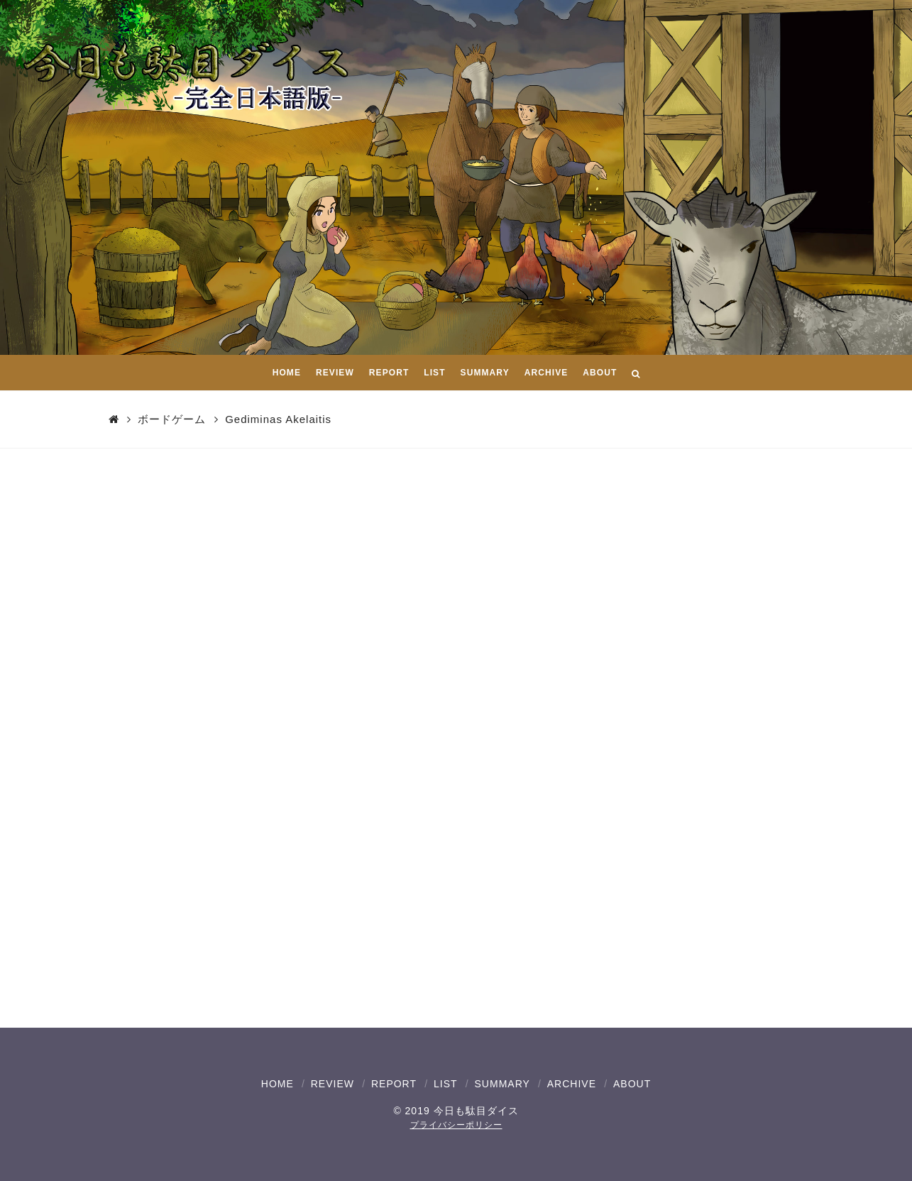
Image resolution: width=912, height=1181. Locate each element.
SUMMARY (502, 1083)
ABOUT (632, 1083)
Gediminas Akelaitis (278, 419)
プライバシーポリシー (456, 1125)
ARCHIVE (571, 1083)
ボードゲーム (172, 419)
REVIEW (332, 1083)
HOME (277, 1083)
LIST (446, 1083)
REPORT (394, 1083)
